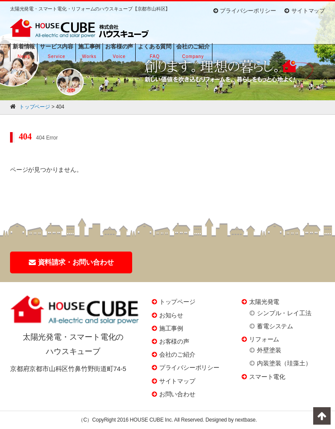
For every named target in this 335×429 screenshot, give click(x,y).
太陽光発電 (264, 301)
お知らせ (171, 315)
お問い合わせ (177, 394)
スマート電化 (267, 376)
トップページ (177, 301)
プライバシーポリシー (244, 10)
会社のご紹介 (177, 354)
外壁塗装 (269, 350)
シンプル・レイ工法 (284, 313)
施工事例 (171, 328)
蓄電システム (275, 326)
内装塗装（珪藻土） (284, 363)
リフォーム (264, 339)
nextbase (245, 420)
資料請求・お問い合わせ (71, 262)
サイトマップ (304, 10)
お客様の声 (174, 341)
